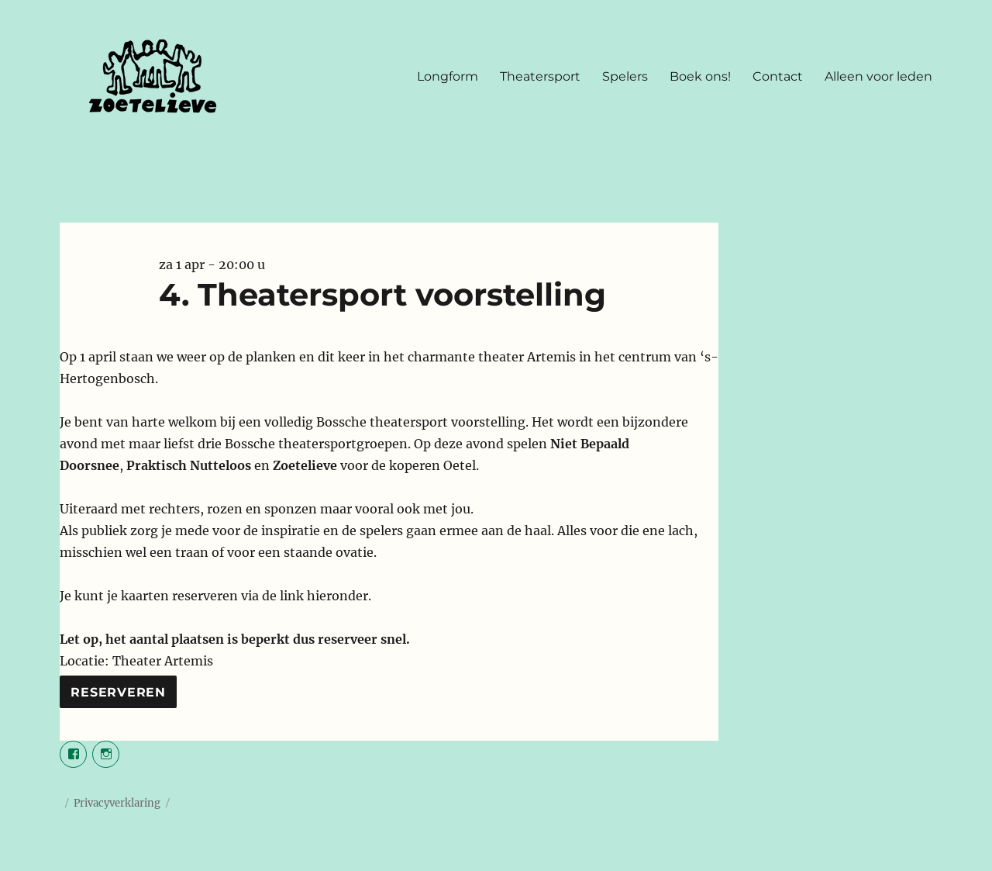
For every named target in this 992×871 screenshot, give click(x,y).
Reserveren (118, 692)
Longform (447, 76)
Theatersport (540, 76)
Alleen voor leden (878, 76)
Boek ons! (700, 76)
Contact (778, 76)
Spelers (625, 76)
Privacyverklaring (117, 803)
